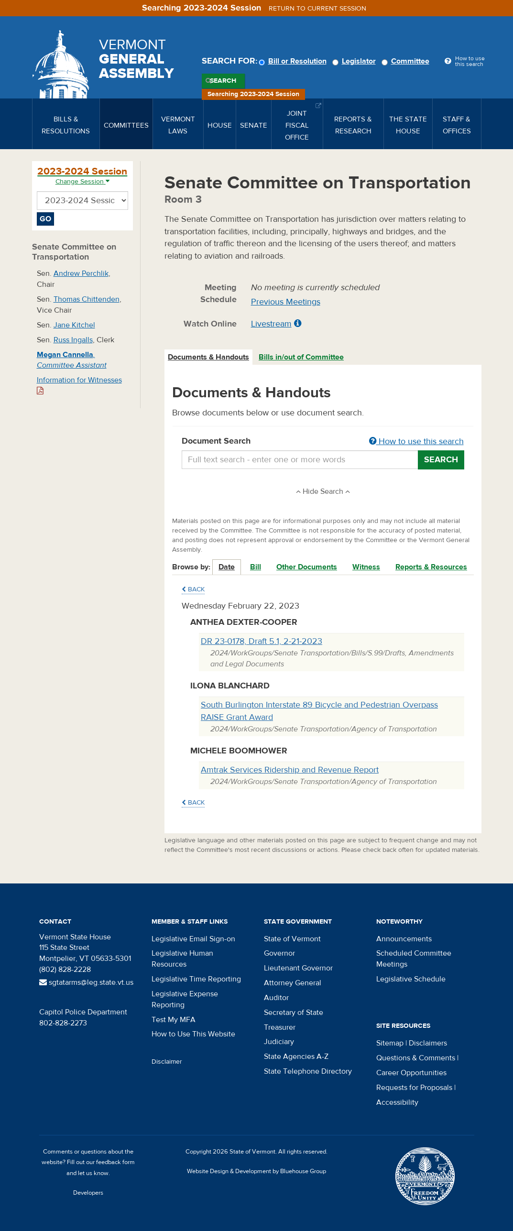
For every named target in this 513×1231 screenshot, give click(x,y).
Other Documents (306, 567)
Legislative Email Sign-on (193, 939)
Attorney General (292, 983)
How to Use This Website (193, 1034)
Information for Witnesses (79, 385)
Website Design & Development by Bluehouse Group (256, 1171)
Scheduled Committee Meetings (413, 958)
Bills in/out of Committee (301, 357)
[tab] (208, 357)
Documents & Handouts (208, 357)
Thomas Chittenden (87, 299)
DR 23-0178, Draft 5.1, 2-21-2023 (261, 641)
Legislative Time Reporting (196, 979)
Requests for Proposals (414, 1087)
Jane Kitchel (74, 325)
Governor (279, 953)
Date (226, 567)
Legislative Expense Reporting (185, 999)
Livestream (271, 323)
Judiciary (279, 1041)
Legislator (355, 61)
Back (193, 589)
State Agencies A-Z (296, 1056)
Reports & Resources (431, 567)
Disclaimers (428, 1043)
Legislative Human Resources (182, 958)
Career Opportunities (411, 1073)
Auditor (276, 997)
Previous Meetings (285, 301)
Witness (366, 567)
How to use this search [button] (416, 441)
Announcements (404, 939)
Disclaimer (167, 1061)
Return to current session (317, 8)
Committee (406, 61)
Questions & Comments (415, 1058)
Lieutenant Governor (298, 968)
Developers (88, 1193)
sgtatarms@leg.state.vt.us (86, 982)
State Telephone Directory (308, 1071)
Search (223, 80)
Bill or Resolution (294, 61)
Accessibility (397, 1102)
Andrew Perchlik (81, 273)
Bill (255, 567)
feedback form (115, 1162)
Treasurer (279, 1027)
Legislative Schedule (411, 979)
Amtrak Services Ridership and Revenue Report (290, 769)
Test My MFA (174, 1019)
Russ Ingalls (73, 340)
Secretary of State (293, 1012)
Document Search (323, 441)
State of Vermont (292, 939)
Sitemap (390, 1043)
